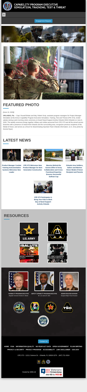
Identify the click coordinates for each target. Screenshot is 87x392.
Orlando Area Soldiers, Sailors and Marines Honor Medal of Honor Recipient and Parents (74, 168)
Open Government (60, 346)
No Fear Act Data (43, 346)
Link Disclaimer (63, 350)
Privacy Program (33, 350)
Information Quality (25, 346)
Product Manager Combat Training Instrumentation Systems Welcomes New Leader (11, 168)
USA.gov (75, 350)
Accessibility (49, 350)
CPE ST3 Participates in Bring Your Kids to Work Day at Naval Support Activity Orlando (43, 200)
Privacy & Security (15, 350)
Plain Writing (76, 346)
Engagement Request (43, 21)
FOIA (12, 346)
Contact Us (43, 341)
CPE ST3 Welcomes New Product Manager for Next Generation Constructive (32, 167)
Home (6, 346)
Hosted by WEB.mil (29, 372)
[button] (7, 34)
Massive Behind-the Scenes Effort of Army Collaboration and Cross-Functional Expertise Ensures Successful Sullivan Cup (53, 171)
